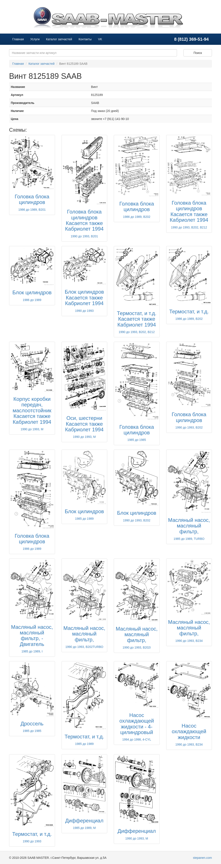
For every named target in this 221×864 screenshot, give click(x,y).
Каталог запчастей (59, 39)
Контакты (85, 39)
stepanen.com (202, 857)
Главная (18, 39)
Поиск (198, 53)
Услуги (34, 39)
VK (100, 39)
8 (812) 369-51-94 (191, 39)
